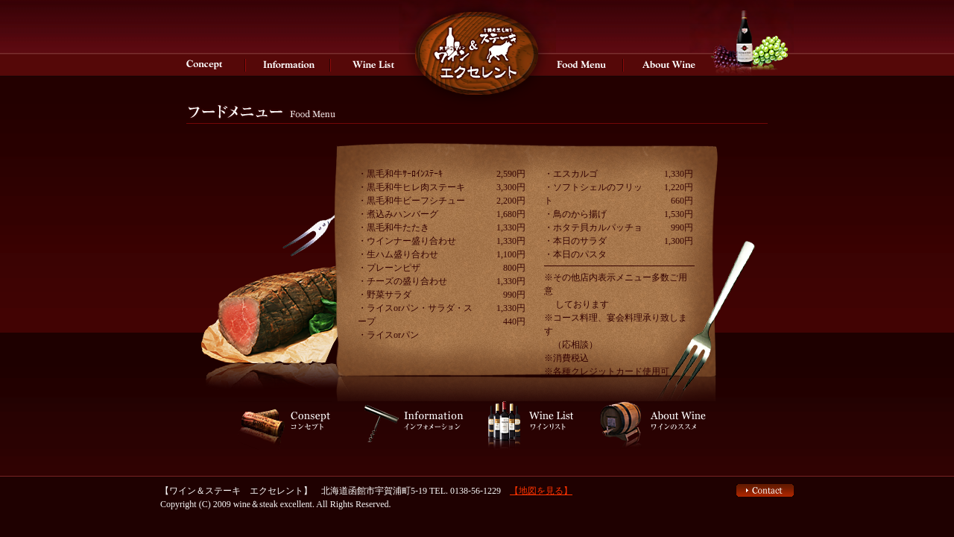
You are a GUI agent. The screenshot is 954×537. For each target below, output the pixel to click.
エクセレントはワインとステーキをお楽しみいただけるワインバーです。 (477, 64)
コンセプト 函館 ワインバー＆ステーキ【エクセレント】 (203, 64)
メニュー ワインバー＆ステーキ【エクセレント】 (581, 64)
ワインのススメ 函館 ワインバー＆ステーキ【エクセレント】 (666, 64)
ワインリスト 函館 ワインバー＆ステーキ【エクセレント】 (373, 64)
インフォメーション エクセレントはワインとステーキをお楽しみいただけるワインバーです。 (288, 64)
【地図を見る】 (541, 491)
